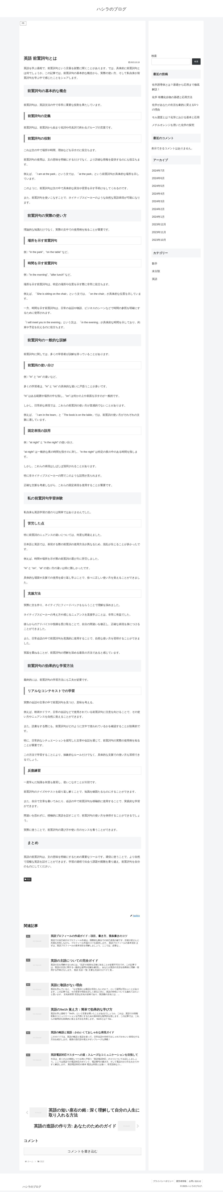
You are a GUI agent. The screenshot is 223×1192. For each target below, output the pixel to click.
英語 (28, 879)
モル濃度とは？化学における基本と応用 (176, 117)
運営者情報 (180, 1183)
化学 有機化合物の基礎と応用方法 (172, 97)
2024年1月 (158, 216)
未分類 (156, 271)
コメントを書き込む (82, 1153)
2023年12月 (159, 224)
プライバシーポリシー (162, 1183)
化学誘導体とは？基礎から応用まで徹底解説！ (176, 87)
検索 (154, 55)
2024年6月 (158, 178)
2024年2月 (158, 209)
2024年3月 (158, 201)
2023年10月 (159, 239)
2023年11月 (159, 232)
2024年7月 (158, 170)
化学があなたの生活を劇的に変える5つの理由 (175, 107)
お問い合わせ (195, 1183)
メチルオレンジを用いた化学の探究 (173, 125)
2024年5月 (158, 185)
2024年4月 (158, 193)
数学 (154, 263)
